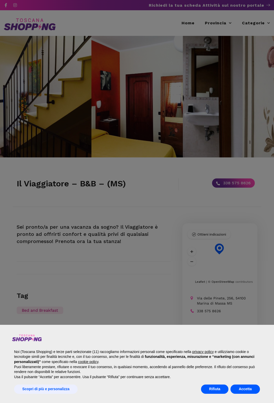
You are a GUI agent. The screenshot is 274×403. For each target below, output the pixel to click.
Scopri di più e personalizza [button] (45, 389)
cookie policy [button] (88, 362)
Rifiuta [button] (214, 389)
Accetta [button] (245, 389)
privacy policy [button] (203, 352)
